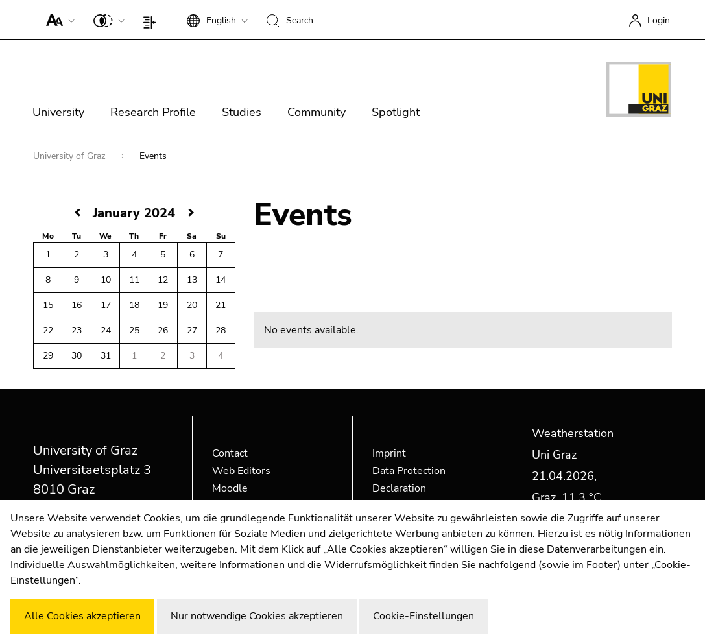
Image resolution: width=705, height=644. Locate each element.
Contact (230, 453)
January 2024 (134, 213)
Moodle (230, 488)
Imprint (389, 453)
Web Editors (241, 471)
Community (316, 112)
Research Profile (153, 112)
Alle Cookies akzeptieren (82, 616)
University (58, 112)
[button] (57, 19)
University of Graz (70, 156)
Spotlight (396, 112)
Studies (241, 112)
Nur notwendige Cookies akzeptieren (257, 616)
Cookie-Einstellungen (423, 616)
